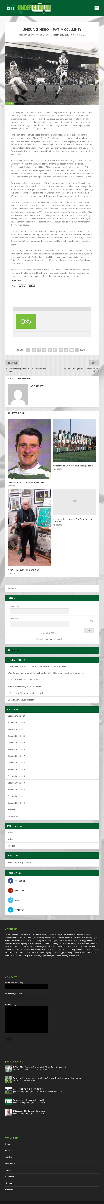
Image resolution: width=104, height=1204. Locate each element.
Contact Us (9, 1182)
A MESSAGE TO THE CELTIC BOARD (24, 672)
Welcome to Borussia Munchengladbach (73, 465)
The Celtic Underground (36, 1197)
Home (7, 1137)
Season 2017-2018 (16, 742)
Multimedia (10, 1156)
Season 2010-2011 (16, 789)
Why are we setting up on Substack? (25, 679)
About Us (9, 1143)
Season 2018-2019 (16, 735)
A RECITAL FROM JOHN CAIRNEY (23, 570)
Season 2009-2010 (16, 796)
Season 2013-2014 (16, 769)
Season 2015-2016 (16, 755)
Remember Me (47, 626)
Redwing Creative (73, 1197)
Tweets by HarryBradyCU (20, 855)
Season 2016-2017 (61, 34)
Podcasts (12, 825)
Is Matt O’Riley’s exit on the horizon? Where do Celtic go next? (38, 659)
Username (14, 606)
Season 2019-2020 (16, 729)
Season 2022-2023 (16, 708)
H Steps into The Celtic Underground (25, 686)
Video (10, 832)
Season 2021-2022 (16, 715)
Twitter (11, 802)
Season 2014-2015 (16, 762)
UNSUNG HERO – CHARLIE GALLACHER (26, 482)
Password (14, 615)
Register (39, 632)
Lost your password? (53, 632)
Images (11, 838)
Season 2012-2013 (16, 775)
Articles (28, 1062)
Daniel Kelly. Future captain (21, 692)
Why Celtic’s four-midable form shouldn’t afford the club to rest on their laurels (46, 666)
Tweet (14, 286)
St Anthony (33, 34)
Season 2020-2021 (16, 722)
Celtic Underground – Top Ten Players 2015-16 (72, 520)
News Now (13, 809)
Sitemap (8, 1176)
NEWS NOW (17, 643)
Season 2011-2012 (16, 782)
